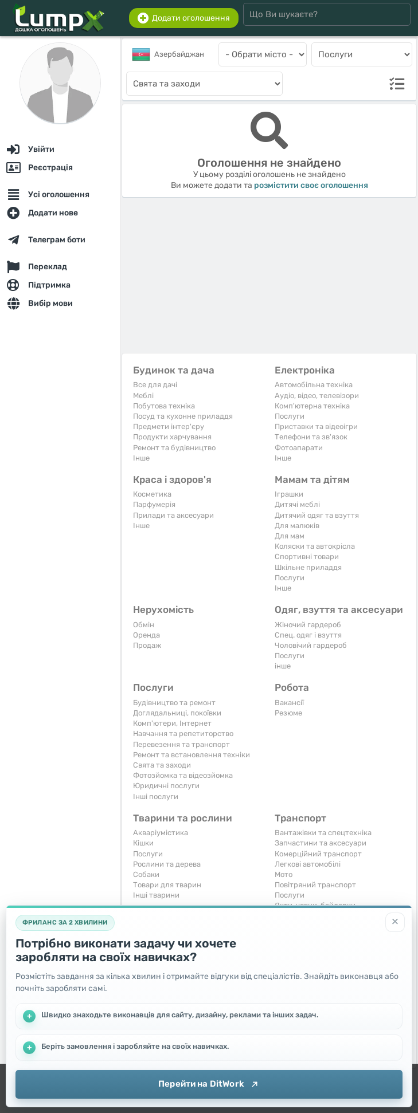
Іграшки (289, 494)
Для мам (289, 536)
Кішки (143, 843)
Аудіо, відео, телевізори (317, 395)
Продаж (147, 645)
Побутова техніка (164, 406)
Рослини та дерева (167, 864)
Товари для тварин (167, 884)
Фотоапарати (299, 447)
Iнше (141, 458)
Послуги (289, 416)
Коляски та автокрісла (315, 546)
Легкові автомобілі (308, 864)
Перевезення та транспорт (181, 744)
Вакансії (289, 702)
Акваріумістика (160, 832)
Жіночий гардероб (308, 624)
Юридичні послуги (166, 785)
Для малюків (297, 525)
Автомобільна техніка (314, 384)
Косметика (152, 494)
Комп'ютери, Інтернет (172, 723)
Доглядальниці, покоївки (177, 713)
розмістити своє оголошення (311, 185)
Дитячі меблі (297, 504)
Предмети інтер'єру (168, 426)
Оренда (146, 635)
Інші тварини (156, 895)
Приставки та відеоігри (316, 426)
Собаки (146, 874)
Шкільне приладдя (308, 567)
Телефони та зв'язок (311, 436)
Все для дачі (155, 384)
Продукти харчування (172, 436)
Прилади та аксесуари (173, 515)
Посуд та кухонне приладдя (183, 416)
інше (283, 666)
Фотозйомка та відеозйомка (183, 775)
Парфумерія (154, 504)
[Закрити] (395, 922)
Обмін (143, 624)
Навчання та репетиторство (183, 733)
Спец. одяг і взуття (308, 635)
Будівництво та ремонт (174, 702)
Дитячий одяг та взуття (317, 515)
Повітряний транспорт (315, 884)
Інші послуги (155, 796)
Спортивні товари (307, 556)
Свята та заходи (162, 765)
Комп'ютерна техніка (312, 406)
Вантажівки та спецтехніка (323, 832)
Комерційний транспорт (318, 854)
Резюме (288, 713)
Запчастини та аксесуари (320, 843)
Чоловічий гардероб (311, 645)
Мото (283, 874)
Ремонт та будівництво (174, 447)
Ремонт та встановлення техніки (191, 754)
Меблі (143, 395)
